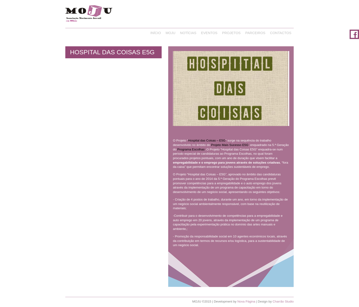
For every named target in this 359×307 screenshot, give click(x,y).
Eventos (209, 33)
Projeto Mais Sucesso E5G (229, 145)
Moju (171, 33)
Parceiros (255, 33)
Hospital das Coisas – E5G (206, 140)
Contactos (280, 33)
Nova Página (246, 301)
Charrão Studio (283, 301)
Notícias (188, 33)
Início (155, 33)
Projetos (231, 33)
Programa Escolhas (191, 149)
